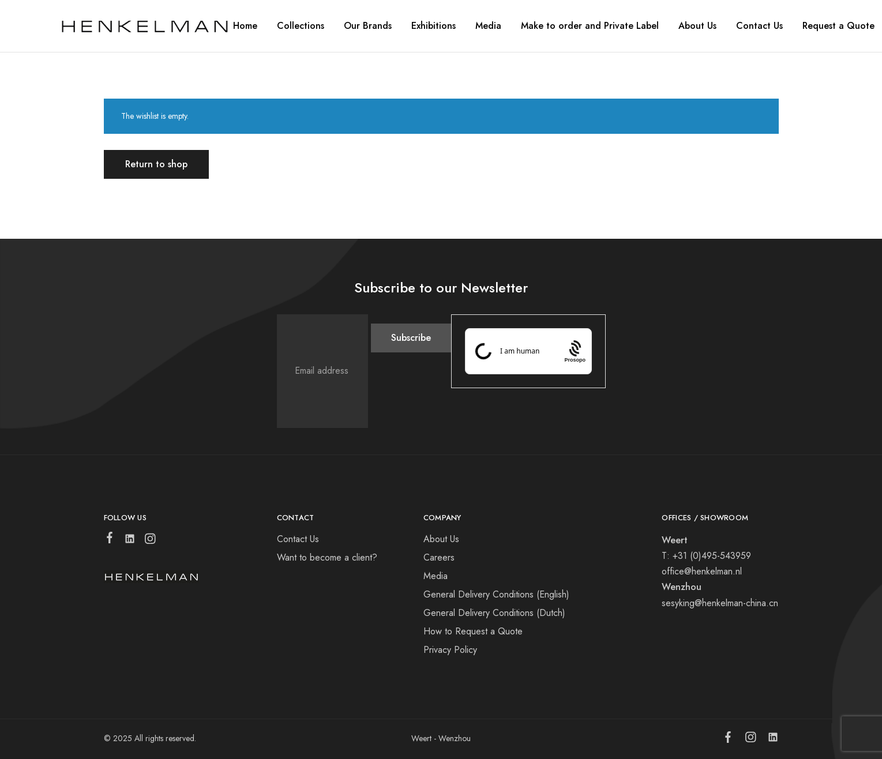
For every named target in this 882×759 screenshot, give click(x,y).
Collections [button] (300, 26)
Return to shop (156, 164)
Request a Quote (838, 26)
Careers (439, 557)
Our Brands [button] (368, 26)
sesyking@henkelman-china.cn (720, 603)
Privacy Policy (450, 649)
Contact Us (759, 26)
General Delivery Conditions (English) (496, 594)
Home (245, 26)
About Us (441, 539)
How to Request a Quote (473, 631)
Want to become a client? (327, 557)
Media (488, 26)
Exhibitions (433, 26)
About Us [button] (697, 26)
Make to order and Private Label (590, 26)
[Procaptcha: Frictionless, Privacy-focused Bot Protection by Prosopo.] (575, 351)
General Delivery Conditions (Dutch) (494, 612)
